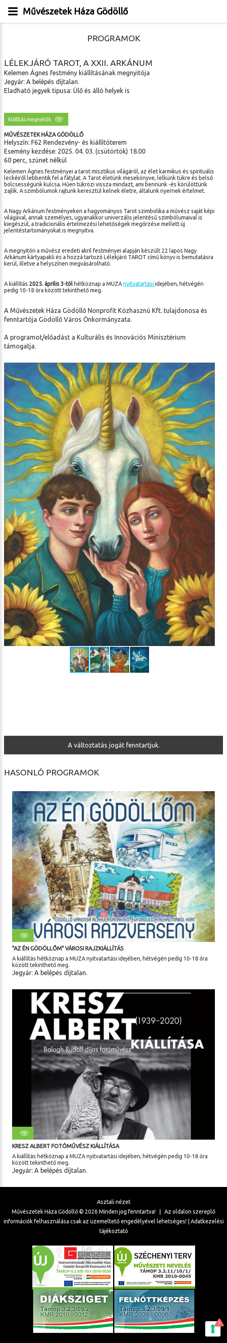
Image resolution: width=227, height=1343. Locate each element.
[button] (207, 504)
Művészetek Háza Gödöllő (75, 11)
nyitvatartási (139, 284)
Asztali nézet (113, 1202)
